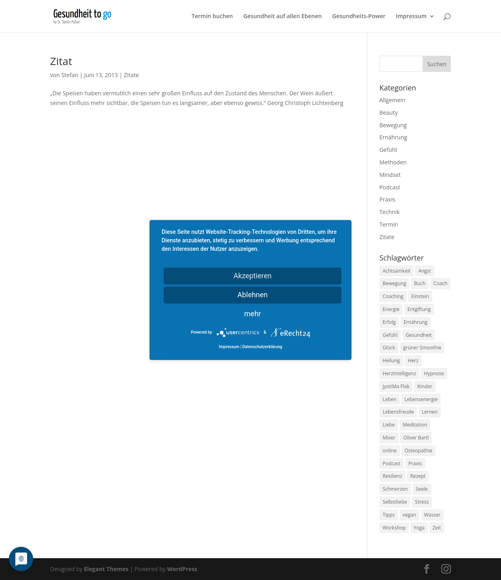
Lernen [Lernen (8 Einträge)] (430, 411)
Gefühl (388, 149)
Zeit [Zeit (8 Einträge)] (436, 527)
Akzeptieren (253, 275)
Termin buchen (212, 16)
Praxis (387, 199)
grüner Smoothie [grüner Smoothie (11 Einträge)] (422, 347)
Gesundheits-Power (358, 16)
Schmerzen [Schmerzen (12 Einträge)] (395, 488)
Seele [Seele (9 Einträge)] (422, 488)
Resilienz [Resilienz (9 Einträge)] (392, 476)
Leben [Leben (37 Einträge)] (389, 399)
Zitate (131, 75)
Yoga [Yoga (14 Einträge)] (419, 527)
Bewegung (393, 125)
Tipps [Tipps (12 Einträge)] (389, 514)
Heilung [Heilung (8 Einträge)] (391, 360)
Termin (388, 224)
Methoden (392, 162)
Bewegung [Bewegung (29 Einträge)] (394, 283)
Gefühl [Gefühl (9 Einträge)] (390, 335)
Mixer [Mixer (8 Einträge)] (389, 437)
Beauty (388, 112)
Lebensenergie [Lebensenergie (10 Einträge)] (421, 399)
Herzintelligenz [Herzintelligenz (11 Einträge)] (399, 373)
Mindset (390, 175)
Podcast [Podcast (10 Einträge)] (391, 463)
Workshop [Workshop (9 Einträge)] (394, 527)
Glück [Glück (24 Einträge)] (389, 347)
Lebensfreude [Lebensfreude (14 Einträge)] (398, 411)
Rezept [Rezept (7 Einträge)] (417, 476)
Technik (389, 212)
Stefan (69, 75)
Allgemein (392, 100)
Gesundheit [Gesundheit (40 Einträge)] (419, 335)
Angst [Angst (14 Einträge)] (424, 270)
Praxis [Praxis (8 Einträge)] (415, 463)
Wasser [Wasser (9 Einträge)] (432, 514)
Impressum (411, 16)
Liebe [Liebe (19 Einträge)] (389, 424)
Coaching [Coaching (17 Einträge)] (393, 296)
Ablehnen (252, 294)
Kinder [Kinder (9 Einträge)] (424, 386)
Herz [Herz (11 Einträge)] (413, 360)
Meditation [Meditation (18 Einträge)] (415, 424)
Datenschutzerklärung (262, 347)
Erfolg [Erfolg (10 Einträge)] (389, 322)
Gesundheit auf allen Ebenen (282, 16)
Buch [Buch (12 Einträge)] (419, 283)
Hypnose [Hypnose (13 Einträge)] (434, 373)
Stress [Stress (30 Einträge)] (422, 501)
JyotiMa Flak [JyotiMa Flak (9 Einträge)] (396, 386)
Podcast (389, 187)
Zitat (61, 61)
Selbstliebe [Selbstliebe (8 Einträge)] (395, 501)
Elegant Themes (106, 569)
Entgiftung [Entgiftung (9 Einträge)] (419, 309)
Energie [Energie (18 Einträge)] (391, 309)
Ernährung (393, 137)
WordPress (182, 569)
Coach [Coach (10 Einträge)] (441, 283)
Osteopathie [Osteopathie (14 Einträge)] (418, 450)
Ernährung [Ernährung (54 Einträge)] (415, 322)
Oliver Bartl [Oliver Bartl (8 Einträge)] (416, 437)
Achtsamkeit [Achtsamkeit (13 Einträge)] (396, 270)
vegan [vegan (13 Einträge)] (409, 514)
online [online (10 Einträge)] (390, 450)
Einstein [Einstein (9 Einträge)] (420, 296)
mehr (252, 313)
